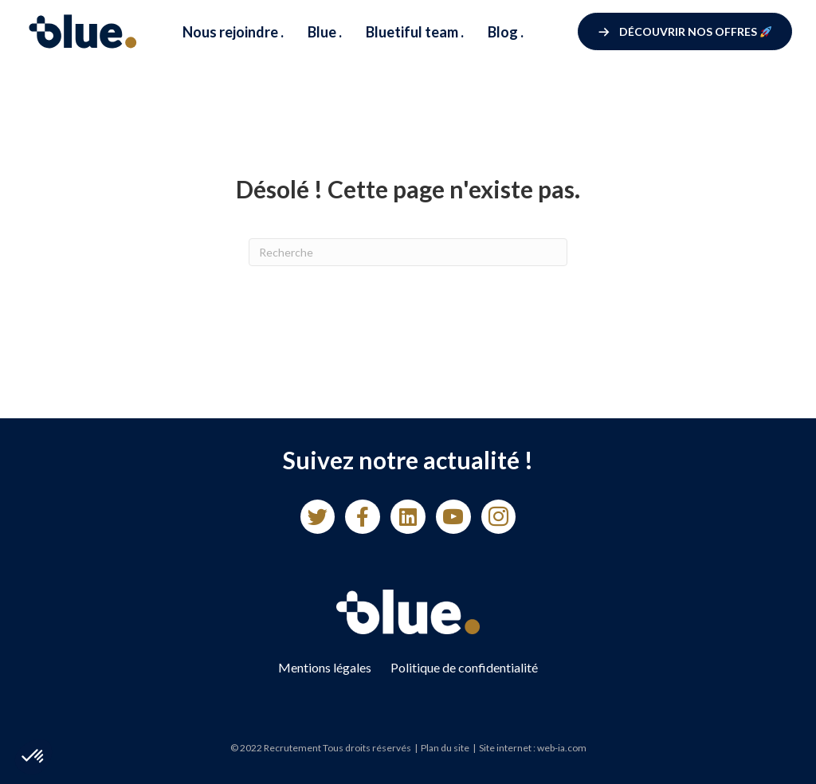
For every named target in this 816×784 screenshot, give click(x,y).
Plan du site (445, 748)
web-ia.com (561, 748)
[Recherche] (408, 252)
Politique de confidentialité (464, 667)
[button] (685, 32)
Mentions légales (324, 667)
